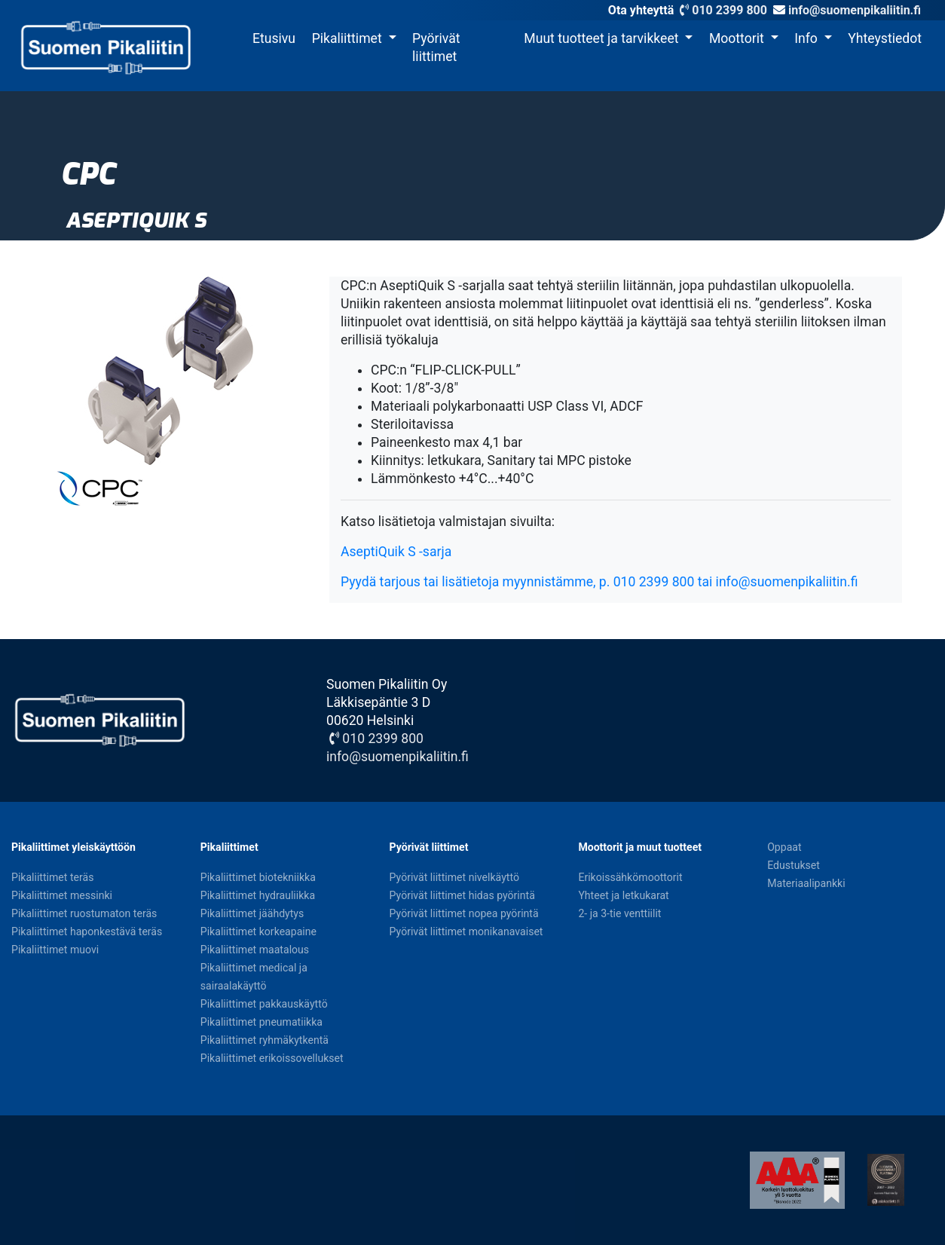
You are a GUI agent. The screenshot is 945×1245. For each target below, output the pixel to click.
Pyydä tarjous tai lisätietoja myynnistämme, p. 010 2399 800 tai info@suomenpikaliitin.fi (599, 581)
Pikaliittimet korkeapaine (258, 931)
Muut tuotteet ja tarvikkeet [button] (602, 38)
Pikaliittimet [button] (348, 38)
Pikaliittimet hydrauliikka (257, 895)
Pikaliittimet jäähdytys (252, 913)
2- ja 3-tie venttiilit (619, 913)
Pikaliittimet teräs (52, 877)
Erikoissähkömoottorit (630, 877)
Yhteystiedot (885, 38)
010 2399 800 (722, 10)
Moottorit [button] (738, 38)
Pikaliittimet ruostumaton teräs (84, 913)
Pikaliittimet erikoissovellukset (272, 1058)
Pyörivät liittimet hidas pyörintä (462, 895)
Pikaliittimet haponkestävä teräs (86, 931)
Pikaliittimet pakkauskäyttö (264, 1004)
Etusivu (273, 38)
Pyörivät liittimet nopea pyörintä (464, 913)
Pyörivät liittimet (436, 47)
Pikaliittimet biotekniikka (258, 877)
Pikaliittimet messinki (61, 895)
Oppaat (784, 847)
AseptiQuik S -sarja (396, 551)
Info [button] (807, 38)
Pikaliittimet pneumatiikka (261, 1022)
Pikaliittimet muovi (55, 950)
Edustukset (793, 865)
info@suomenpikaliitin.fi (854, 10)
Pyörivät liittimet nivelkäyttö (454, 877)
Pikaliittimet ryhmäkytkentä (264, 1040)
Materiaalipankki (806, 883)
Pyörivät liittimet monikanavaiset (466, 931)
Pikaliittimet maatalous (254, 950)
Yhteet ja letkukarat (623, 895)
